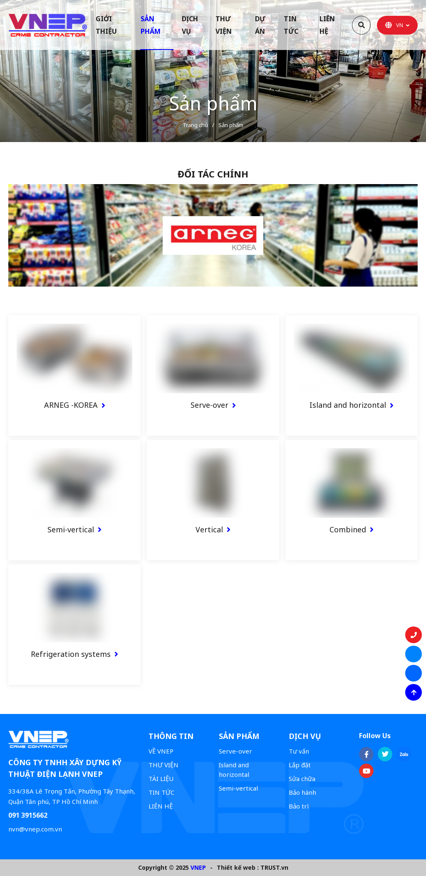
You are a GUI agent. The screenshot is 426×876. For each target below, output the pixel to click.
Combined (347, 529)
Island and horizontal (348, 405)
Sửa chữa (302, 778)
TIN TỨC (161, 792)
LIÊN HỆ (161, 806)
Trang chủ (195, 125)
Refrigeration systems (71, 654)
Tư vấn (299, 751)
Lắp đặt (300, 765)
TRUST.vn (274, 867)
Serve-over (209, 405)
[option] (213, 71)
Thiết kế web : (238, 867)
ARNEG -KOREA (71, 405)
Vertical (209, 529)
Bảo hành (302, 792)
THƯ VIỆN (163, 765)
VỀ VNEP (161, 751)
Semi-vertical (70, 529)
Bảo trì (299, 806)
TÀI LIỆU (161, 778)
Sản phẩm (230, 125)
